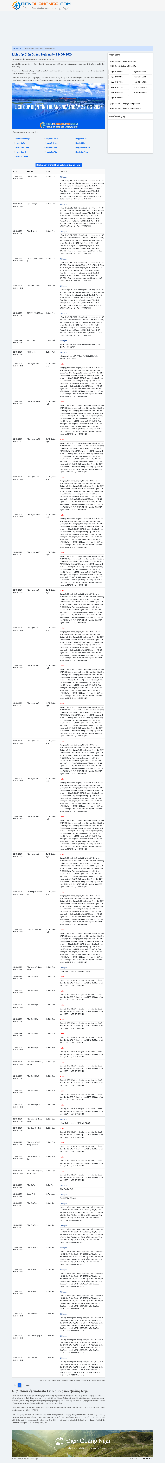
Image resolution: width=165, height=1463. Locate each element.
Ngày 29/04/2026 (117, 82)
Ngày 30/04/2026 (140, 82)
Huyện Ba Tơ (19, 143)
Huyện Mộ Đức (50, 147)
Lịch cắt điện (17, 48)
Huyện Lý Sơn (80, 143)
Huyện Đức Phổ (81, 139)
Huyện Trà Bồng (21, 156)
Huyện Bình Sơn (50, 143)
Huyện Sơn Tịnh (81, 152)
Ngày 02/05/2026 (140, 87)
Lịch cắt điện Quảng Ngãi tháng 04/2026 (125, 104)
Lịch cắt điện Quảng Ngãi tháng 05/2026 (125, 108)
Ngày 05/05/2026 (117, 98)
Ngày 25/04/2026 (117, 72)
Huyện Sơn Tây (50, 152)
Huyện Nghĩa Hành (82, 147)
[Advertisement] (82, 28)
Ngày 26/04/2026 (140, 72)
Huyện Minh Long (21, 147)
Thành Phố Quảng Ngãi (23, 139)
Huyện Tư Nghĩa (51, 139)
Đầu (14, 1385)
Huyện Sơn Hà (20, 152)
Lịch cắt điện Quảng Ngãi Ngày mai (123, 66)
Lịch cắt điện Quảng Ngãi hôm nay (123, 61)
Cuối (28, 1385)
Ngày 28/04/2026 (140, 77)
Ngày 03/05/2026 (117, 92)
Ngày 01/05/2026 (117, 87)
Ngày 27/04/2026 (117, 77)
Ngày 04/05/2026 (140, 92)
